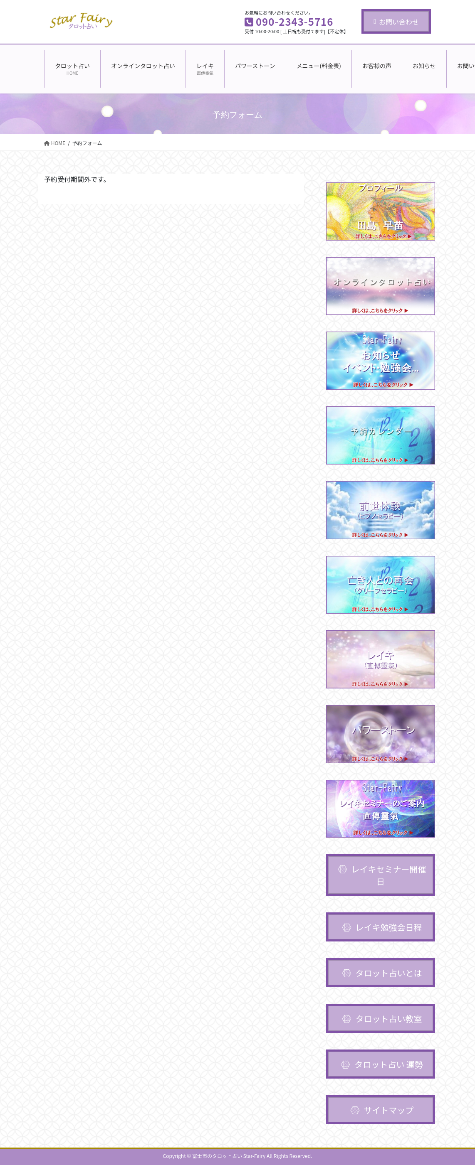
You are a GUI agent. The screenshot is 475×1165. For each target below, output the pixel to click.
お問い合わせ (396, 22)
